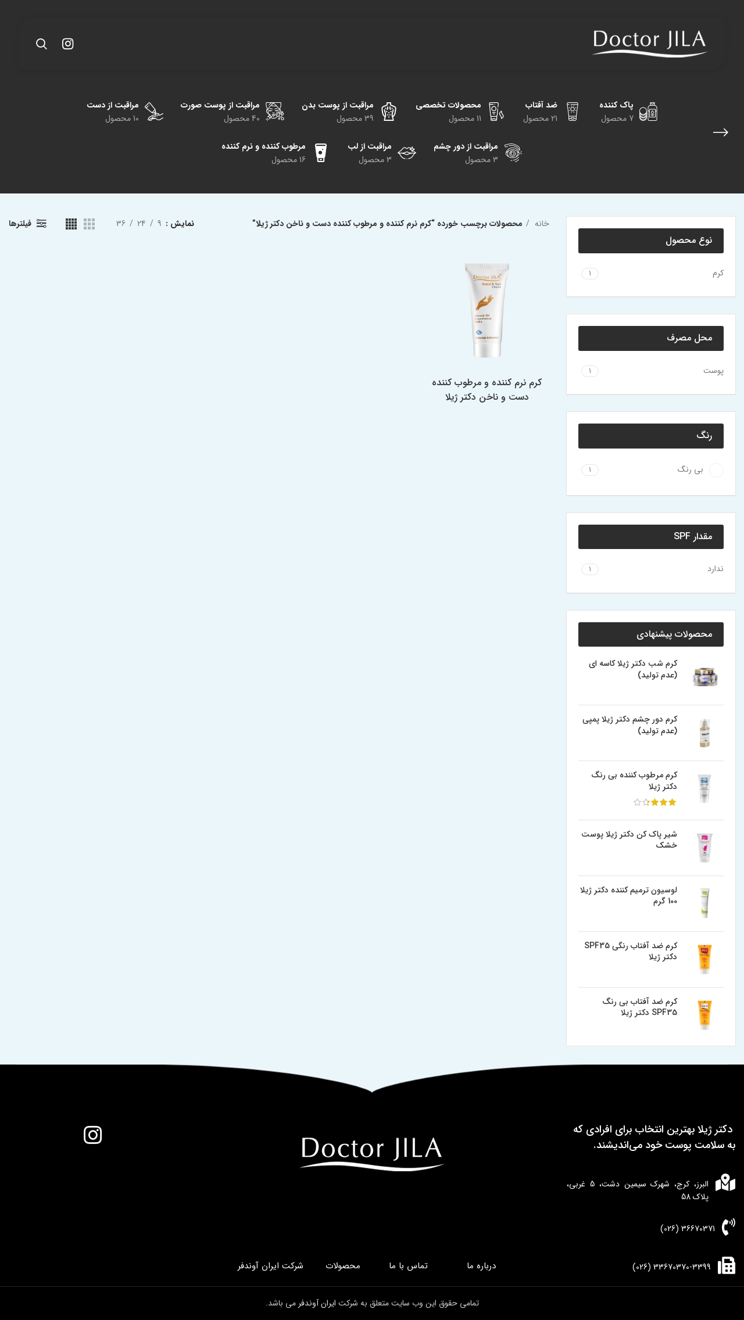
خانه (540, 223)
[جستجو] (41, 43)
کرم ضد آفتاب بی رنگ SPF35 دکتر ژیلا (639, 1007)
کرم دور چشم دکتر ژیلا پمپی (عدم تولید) (629, 725)
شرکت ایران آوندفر (270, 1266)
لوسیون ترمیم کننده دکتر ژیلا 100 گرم (628, 896)
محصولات (343, 1266)
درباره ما (481, 1266)
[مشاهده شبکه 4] (71, 223)
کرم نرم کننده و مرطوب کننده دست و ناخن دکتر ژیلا (488, 390)
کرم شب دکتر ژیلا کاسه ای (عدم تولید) (633, 669)
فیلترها (20, 223)
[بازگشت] (720, 132)
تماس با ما (408, 1266)
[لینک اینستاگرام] (68, 43)
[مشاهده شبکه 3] (89, 223)
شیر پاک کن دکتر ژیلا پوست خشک (629, 840)
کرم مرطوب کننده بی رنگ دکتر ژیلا (634, 781)
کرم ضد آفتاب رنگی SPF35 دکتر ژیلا (630, 952)
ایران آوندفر (318, 1303)
